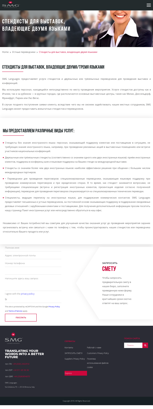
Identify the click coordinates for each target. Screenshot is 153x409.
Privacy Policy (54, 306)
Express (68, 373)
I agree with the (19, 293)
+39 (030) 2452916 (20, 364)
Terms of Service (15, 311)
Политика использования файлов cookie (97, 363)
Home (5, 52)
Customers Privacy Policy (98, 353)
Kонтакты (69, 347)
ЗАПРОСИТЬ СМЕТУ (73, 353)
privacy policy (27, 293)
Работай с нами (94, 347)
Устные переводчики (23, 52)
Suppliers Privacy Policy (75, 358)
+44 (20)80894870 (21, 376)
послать (21, 317)
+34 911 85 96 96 (21, 370)
